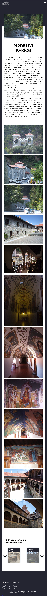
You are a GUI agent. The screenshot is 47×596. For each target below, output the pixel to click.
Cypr (7, 582)
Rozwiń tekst (8, 119)
